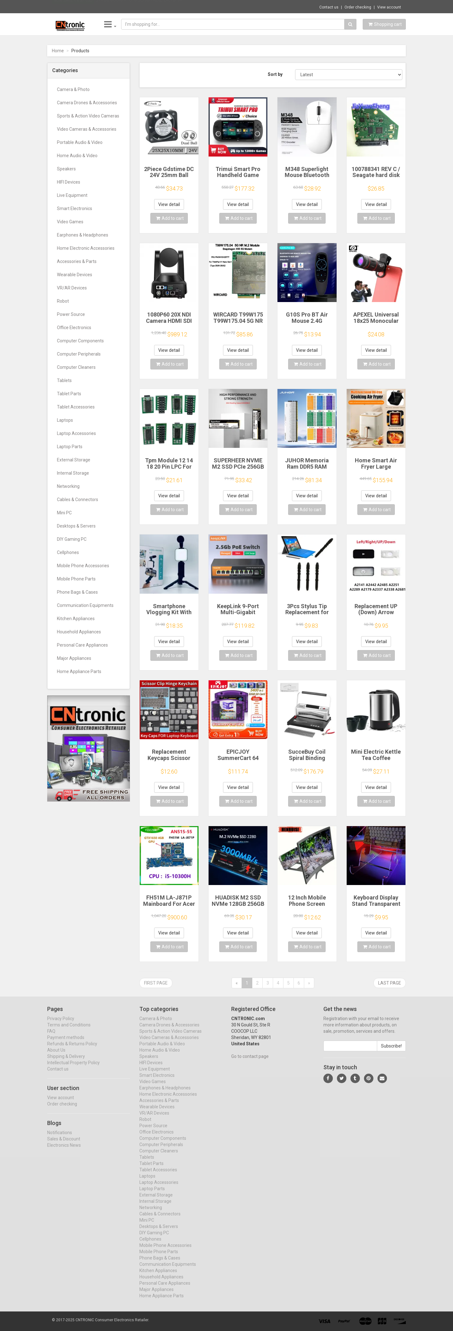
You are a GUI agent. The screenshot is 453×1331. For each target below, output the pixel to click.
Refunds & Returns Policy (72, 1049)
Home (58, 50)
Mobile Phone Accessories (83, 565)
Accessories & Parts (77, 261)
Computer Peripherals (79, 354)
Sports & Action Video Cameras (88, 115)
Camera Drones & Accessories (87, 102)
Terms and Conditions (69, 1030)
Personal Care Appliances (82, 645)
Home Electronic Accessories (86, 248)
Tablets (64, 380)
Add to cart (170, 218)
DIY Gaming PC (72, 539)
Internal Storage (73, 473)
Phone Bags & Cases (77, 592)
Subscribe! (391, 1051)
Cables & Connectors (77, 499)
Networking (68, 486)
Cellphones (68, 552)
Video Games (70, 221)
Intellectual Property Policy (73, 1068)
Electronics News (64, 1150)
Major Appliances (74, 658)
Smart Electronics (74, 208)
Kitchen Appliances (76, 618)
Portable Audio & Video (80, 142)
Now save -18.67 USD (73, 6)
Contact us (328, 7)
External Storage (73, 459)
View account (389, 7)
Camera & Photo (73, 89)
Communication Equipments (85, 605)
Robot (63, 301)
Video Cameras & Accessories (86, 129)
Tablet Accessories (76, 406)
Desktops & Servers (76, 525)
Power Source (71, 314)
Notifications (59, 1137)
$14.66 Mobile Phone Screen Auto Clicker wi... (140, 6)
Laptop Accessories (76, 433)
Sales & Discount (63, 1144)
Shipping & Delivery (66, 1062)
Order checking (357, 7)
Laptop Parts (69, 446)
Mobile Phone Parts (76, 578)
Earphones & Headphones (82, 234)
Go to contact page (250, 1062)
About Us (56, 1055)
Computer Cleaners (76, 367)
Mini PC (64, 512)
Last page (389, 982)
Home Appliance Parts (79, 671)
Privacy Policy (60, 1024)
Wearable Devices (74, 274)
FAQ (51, 1036)
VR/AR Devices (72, 287)
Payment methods (65, 1043)
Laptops (65, 420)
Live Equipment (72, 195)
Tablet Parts (69, 393)
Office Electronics (74, 327)
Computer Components (80, 340)
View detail (169, 204)
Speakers (66, 168)
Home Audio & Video (77, 155)
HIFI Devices (68, 182)
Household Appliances (79, 631)
